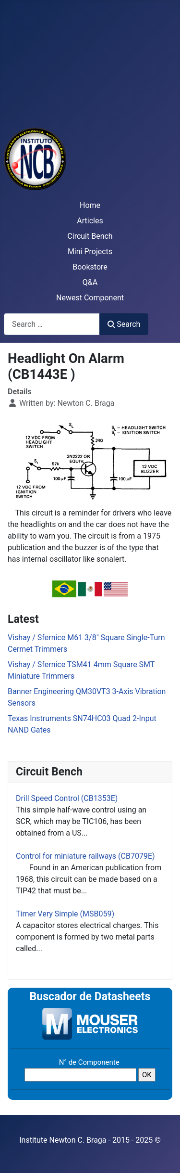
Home (90, 205)
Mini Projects (90, 251)
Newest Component (90, 297)
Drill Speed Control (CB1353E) (67, 798)
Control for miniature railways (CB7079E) (85, 856)
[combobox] (52, 324)
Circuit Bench (89, 236)
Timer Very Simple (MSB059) (65, 913)
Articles (90, 220)
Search (124, 324)
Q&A (90, 282)
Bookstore (90, 266)
